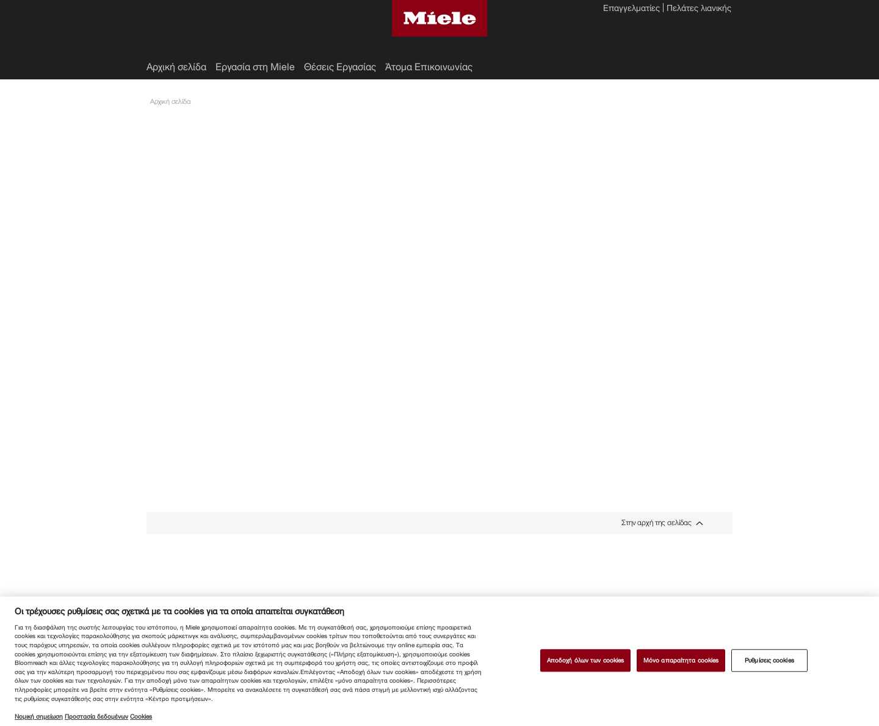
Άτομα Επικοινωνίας (428, 66)
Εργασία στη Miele (255, 66)
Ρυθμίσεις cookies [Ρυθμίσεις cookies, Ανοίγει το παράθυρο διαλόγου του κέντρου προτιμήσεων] (769, 660)
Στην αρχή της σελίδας (656, 523)
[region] (439, 661)
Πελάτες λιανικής (699, 9)
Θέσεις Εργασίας (340, 66)
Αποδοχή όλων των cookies (585, 660)
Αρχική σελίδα (176, 66)
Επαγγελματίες (631, 9)
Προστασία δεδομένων (96, 717)
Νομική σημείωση (39, 717)
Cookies (141, 717)
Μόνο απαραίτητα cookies (680, 660)
